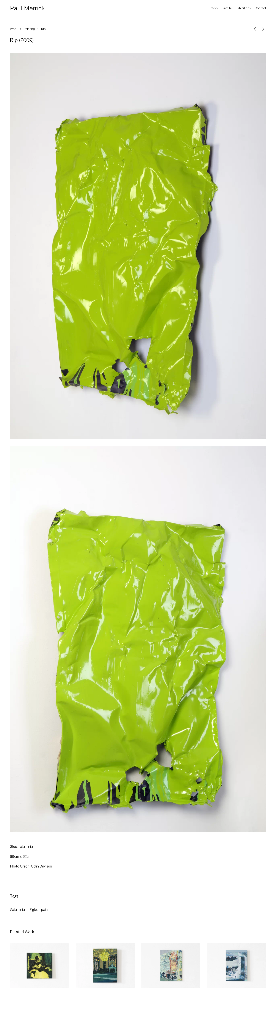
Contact (260, 8)
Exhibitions (243, 8)
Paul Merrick (27, 8)
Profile (227, 8)
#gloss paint (39, 910)
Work (215, 8)
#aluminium (19, 910)
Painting (29, 29)
